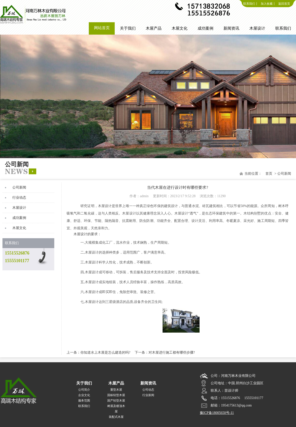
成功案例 (19, 218)
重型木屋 (116, 389)
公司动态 (148, 389)
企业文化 (84, 395)
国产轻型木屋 (116, 400)
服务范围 (84, 400)
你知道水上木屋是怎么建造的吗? (105, 352)
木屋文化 (19, 228)
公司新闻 (19, 187)
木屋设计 (19, 208)
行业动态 (19, 197)
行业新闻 (148, 395)
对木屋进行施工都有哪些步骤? (171, 352)
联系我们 (249, 3)
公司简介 (84, 389)
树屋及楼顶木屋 (116, 408)
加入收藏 (267, 3)
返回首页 (284, 3)
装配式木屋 (116, 417)
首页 (268, 173)
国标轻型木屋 (116, 395)
